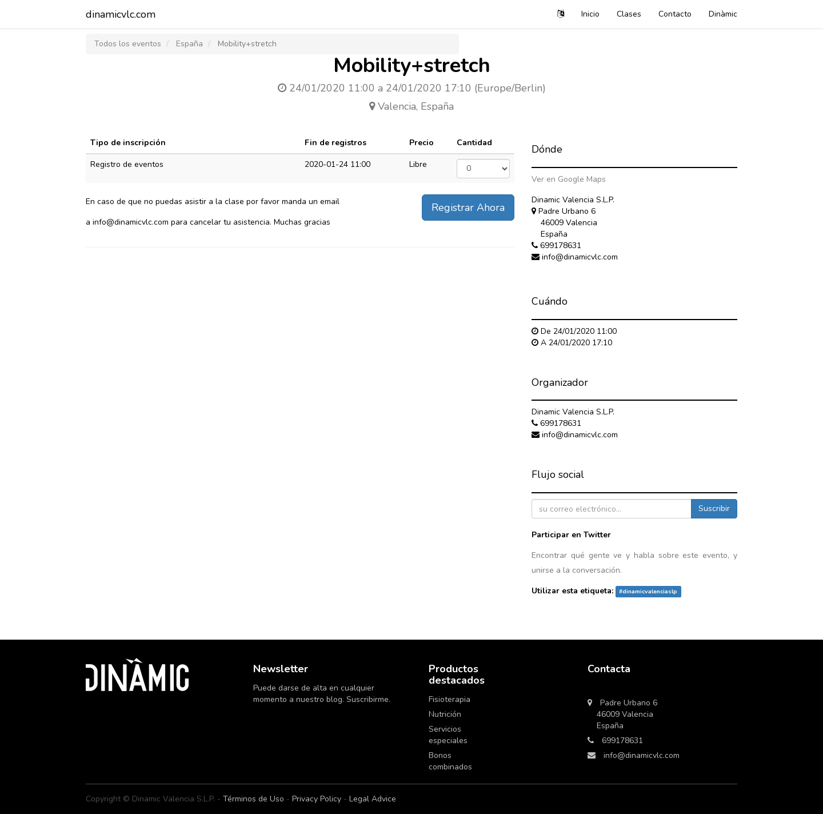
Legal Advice (372, 798)
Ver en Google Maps (569, 179)
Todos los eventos (127, 43)
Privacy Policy (316, 798)
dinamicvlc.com (120, 14)
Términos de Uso (253, 798)
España (189, 43)
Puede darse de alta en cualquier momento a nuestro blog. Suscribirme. (323, 694)
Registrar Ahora (468, 207)
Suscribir (714, 508)
